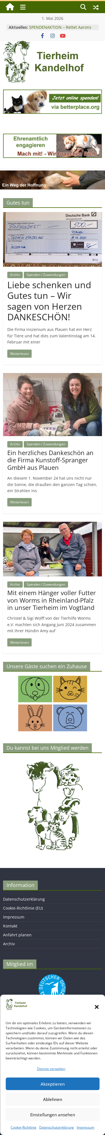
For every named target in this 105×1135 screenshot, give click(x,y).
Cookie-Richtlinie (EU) (23, 908)
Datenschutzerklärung (56, 1127)
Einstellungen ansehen (52, 1114)
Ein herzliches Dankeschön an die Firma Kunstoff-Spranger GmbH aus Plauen (50, 460)
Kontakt (10, 926)
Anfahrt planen (17, 934)
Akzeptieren (53, 1084)
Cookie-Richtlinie (23, 1127)
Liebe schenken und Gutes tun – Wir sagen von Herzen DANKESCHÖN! (49, 301)
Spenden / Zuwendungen (46, 274)
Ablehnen (52, 1099)
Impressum (85, 1127)
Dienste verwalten (51, 1068)
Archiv (15, 274)
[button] (96, 1007)
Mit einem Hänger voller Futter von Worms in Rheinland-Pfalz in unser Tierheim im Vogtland (51, 600)
